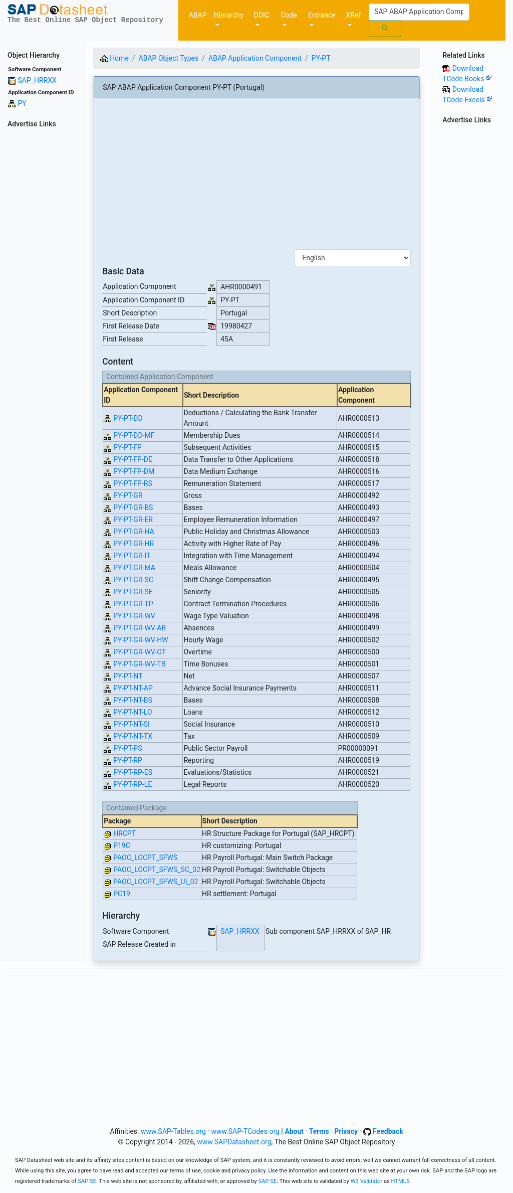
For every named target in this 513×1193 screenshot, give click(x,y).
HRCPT (124, 833)
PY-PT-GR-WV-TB (139, 664)
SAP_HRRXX (37, 80)
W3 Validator (367, 1181)
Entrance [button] (322, 15)
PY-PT (321, 58)
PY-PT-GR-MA (134, 568)
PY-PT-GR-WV (134, 616)
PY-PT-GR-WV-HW (140, 640)
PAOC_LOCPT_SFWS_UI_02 (155, 882)
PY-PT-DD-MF (133, 435)
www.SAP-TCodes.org (245, 1131)
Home (114, 58)
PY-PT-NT (127, 676)
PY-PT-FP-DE (132, 459)
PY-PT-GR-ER (133, 520)
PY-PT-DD (128, 418)
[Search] (419, 12)
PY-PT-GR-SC (133, 580)
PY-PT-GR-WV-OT (139, 652)
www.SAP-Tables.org (173, 1131)
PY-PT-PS (127, 748)
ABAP (198, 15)
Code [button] (289, 15)
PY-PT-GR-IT (131, 556)
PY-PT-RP (127, 760)
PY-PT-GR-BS (133, 507)
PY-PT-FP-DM (133, 471)
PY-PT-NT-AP (133, 688)
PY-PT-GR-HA (133, 532)
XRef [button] (353, 15)
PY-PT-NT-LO (132, 712)
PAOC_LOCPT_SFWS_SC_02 (156, 870)
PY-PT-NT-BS (132, 700)
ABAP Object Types (169, 58)
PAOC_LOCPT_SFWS (145, 858)
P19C (121, 845)
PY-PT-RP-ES (132, 772)
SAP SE (87, 1181)
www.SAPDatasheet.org (234, 1142)
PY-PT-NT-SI (131, 724)
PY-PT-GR (127, 495)
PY (22, 103)
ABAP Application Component (255, 58)
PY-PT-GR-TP (133, 604)
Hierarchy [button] (228, 15)
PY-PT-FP (127, 447)
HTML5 (400, 1181)
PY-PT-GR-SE (133, 592)
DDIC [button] (262, 15)
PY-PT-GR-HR (133, 544)
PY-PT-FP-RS (132, 483)
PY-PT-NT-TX (132, 736)
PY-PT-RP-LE (132, 784)
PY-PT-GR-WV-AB (139, 628)
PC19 (121, 894)
